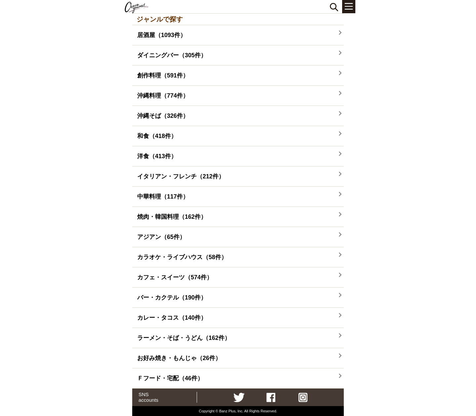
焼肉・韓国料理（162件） (172, 216)
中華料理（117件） (163, 196)
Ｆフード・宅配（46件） (170, 378)
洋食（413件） (157, 156)
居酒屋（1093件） (161, 35)
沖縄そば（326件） (163, 116)
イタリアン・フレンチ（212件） (180, 176)
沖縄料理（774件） (163, 95)
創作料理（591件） (163, 75)
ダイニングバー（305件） (172, 55)
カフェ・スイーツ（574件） (175, 277)
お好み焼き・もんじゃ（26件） (179, 358)
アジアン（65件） (161, 237)
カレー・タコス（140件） (172, 317)
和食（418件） (157, 136)
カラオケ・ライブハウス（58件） (182, 257)
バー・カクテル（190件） (172, 297)
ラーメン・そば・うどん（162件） (183, 338)
